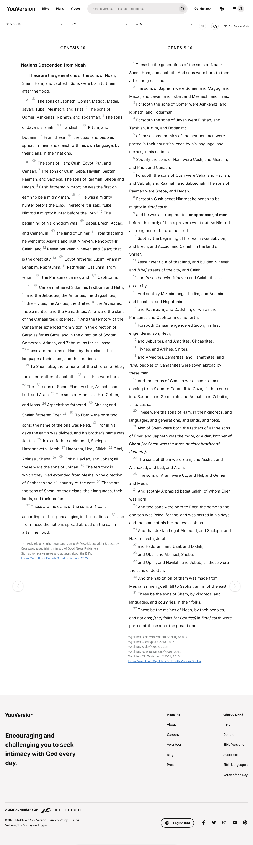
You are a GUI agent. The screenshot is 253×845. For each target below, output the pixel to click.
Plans (60, 8)
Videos (75, 8)
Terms (75, 820)
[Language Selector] (221, 8)
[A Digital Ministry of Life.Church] (126, 808)
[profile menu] (238, 8)
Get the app (202, 8)
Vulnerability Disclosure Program (27, 825)
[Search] (132, 8)
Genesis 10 (35, 24)
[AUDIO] (202, 26)
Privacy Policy (58, 820)
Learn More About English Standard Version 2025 (54, 558)
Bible (45, 8)
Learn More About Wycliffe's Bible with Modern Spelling (165, 661)
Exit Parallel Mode (236, 26)
